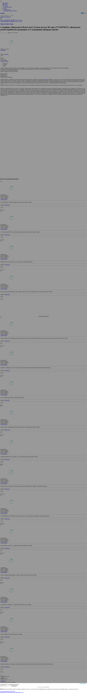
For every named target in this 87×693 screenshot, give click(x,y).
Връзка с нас (20, 692)
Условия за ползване (13, 692)
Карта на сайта (6, 692)
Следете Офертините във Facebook (7, 691)
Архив (1, 692)
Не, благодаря (83, 683)
